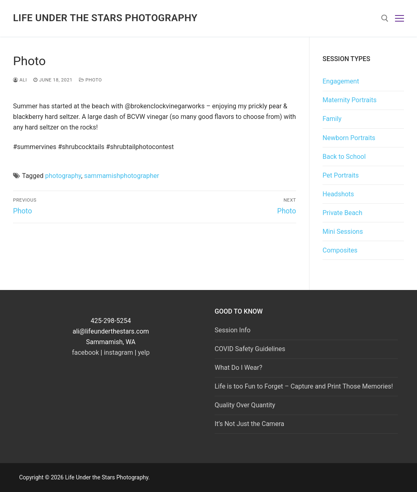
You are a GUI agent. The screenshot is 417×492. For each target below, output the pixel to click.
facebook (85, 352)
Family (332, 119)
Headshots (338, 194)
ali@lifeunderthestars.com (110, 331)
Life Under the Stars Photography (105, 18)
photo (90, 80)
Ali (20, 80)
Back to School (344, 156)
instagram (118, 352)
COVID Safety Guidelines (250, 349)
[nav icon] (399, 18)
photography (63, 176)
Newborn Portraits (349, 138)
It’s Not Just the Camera (249, 424)
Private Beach (342, 213)
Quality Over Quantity (245, 405)
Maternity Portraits (350, 100)
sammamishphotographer (121, 176)
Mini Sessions (343, 231)
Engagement (341, 81)
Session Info (232, 330)
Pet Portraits (341, 175)
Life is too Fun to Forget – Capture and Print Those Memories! (304, 386)
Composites (340, 250)
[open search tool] (384, 18)
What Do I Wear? (238, 367)
